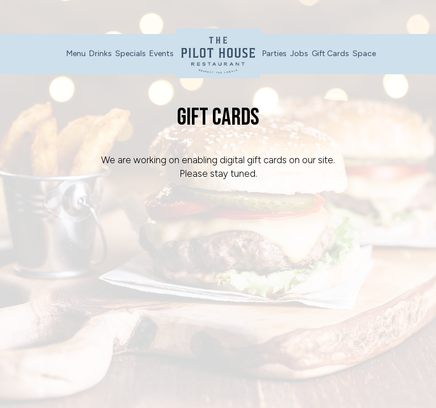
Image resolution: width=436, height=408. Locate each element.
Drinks (100, 53)
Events (161, 53)
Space (364, 53)
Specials (130, 53)
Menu (76, 53)
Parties (274, 53)
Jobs (299, 53)
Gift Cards (330, 53)
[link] (218, 53)
